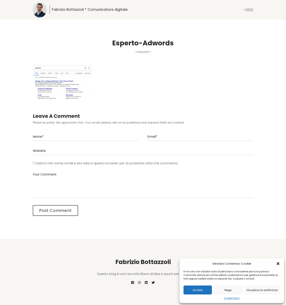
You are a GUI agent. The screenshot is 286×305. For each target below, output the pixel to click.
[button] (278, 264)
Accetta (198, 290)
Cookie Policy (232, 298)
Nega (228, 290)
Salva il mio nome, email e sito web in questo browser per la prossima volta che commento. (107, 163)
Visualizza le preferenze (262, 290)
